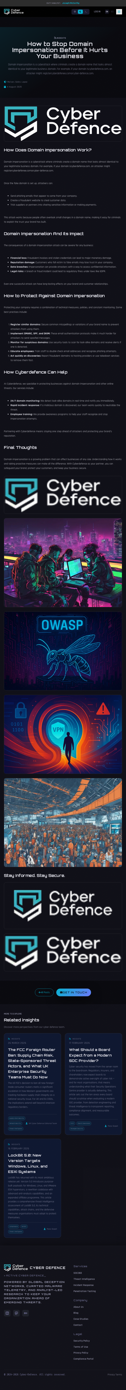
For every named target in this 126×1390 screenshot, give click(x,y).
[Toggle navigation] (119, 12)
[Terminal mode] (86, 12)
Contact (78, 1325)
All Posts (44, 992)
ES (112, 11)
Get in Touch (73, 992)
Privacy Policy (81, 1353)
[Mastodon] (16, 1313)
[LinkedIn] (7, 1313)
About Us (79, 1307)
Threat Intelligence (84, 1279)
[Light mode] (75, 12)
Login (97, 11)
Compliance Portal (84, 1359)
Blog (76, 1313)
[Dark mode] (80, 12)
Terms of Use (81, 1347)
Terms (119, 1374)
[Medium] (25, 1313)
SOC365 (78, 1273)
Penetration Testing (85, 1291)
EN (107, 11)
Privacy (111, 1374)
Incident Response (84, 1285)
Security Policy (82, 1341)
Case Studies (81, 1319)
